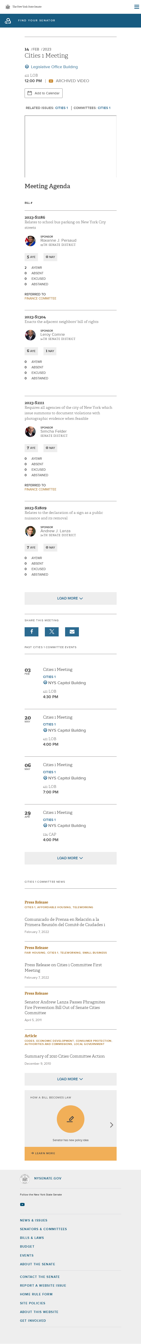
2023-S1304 (35, 317)
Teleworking (83, 907)
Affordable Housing (54, 907)
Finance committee (40, 298)
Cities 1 (61, 108)
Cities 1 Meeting (57, 669)
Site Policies (33, 1303)
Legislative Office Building (54, 67)
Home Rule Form (36, 1294)
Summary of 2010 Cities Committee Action (65, 1056)
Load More (67, 598)
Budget (27, 1246)
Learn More (45, 1153)
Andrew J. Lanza (55, 531)
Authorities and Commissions (48, 1044)
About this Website (39, 1312)
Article (31, 1035)
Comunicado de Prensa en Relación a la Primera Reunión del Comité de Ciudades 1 (65, 922)
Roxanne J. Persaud (58, 240)
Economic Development (55, 1041)
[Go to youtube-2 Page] (23, 1204)
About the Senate (37, 1264)
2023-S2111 (34, 403)
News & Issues (34, 1220)
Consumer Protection (94, 1041)
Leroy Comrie (52, 335)
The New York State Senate (26, 7)
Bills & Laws (32, 1238)
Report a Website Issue (43, 1285)
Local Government (89, 1044)
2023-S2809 (35, 508)
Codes (30, 1041)
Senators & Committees (43, 1229)
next (111, 1125)
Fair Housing (35, 953)
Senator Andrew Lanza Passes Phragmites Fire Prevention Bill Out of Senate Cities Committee (65, 1008)
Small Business (95, 953)
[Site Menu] (136, 7)
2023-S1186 (35, 217)
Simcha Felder (53, 431)
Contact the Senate (40, 1277)
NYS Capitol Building (67, 683)
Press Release (36, 902)
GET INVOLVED (33, 1320)
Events (27, 1255)
